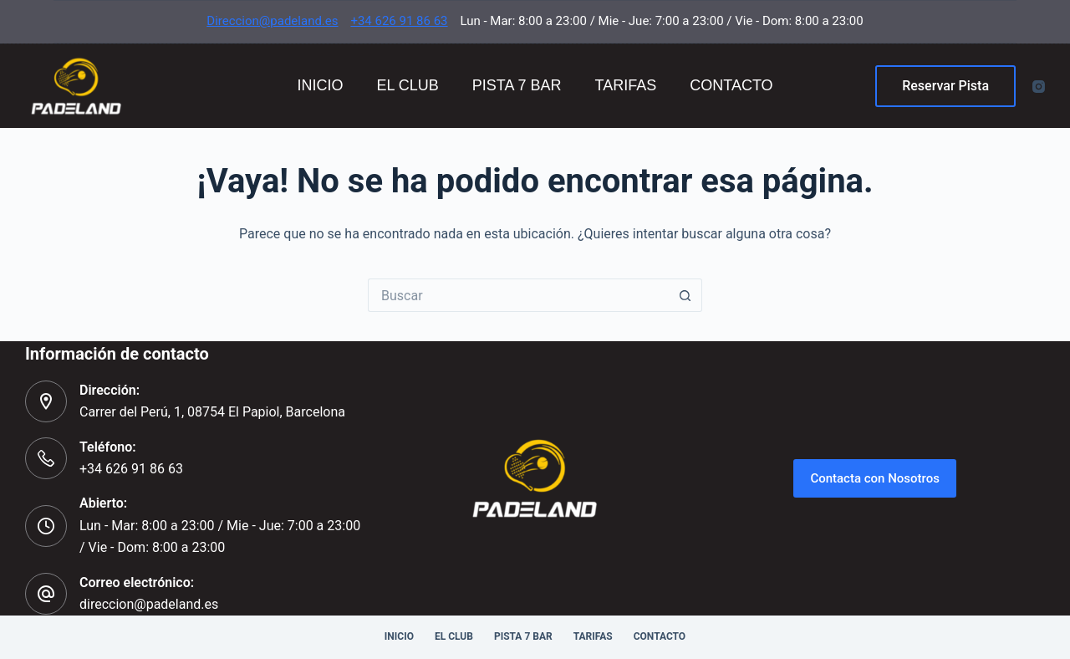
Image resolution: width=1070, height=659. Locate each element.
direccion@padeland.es (148, 604)
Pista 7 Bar (517, 85)
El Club (407, 85)
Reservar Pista (945, 86)
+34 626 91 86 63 (398, 20)
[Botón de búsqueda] (685, 295)
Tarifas (626, 85)
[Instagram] (1038, 86)
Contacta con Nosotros (875, 478)
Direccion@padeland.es (272, 20)
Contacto (731, 85)
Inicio (320, 85)
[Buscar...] (518, 295)
